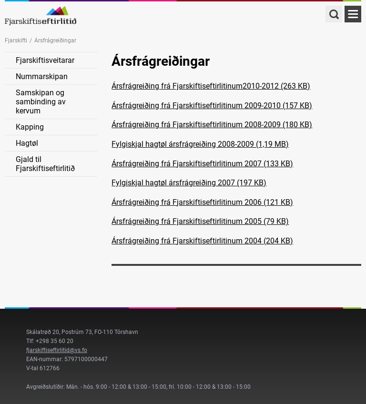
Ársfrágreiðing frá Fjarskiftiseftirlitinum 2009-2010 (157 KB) (212, 105)
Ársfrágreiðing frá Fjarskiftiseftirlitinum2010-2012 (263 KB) (211, 86)
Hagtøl (27, 143)
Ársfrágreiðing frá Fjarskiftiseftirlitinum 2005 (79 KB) (200, 221)
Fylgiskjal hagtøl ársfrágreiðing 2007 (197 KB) (189, 182)
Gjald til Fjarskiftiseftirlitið (45, 164)
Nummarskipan (42, 76)
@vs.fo (78, 350)
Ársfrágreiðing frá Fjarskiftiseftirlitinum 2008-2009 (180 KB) (212, 124)
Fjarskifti (16, 40)
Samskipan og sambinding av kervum (41, 101)
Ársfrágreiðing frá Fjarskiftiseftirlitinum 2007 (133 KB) (202, 163)
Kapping (30, 126)
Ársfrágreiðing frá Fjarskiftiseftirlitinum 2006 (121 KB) (202, 202)
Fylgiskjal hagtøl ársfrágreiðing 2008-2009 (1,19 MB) (200, 144)
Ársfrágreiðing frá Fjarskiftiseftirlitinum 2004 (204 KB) (202, 240)
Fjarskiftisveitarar (45, 60)
